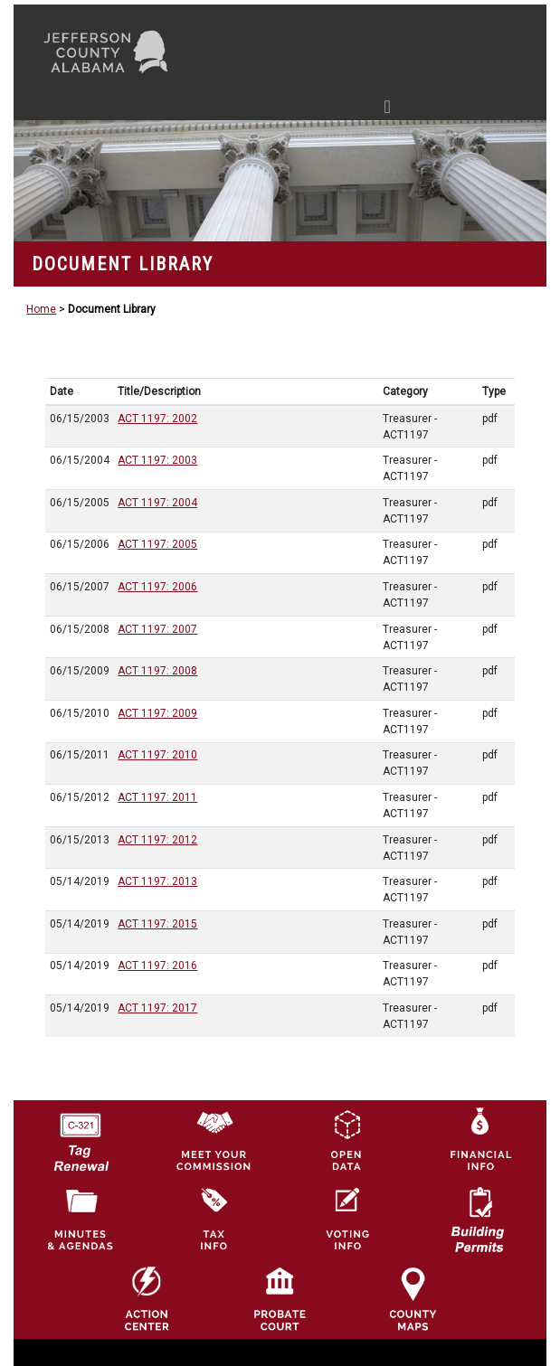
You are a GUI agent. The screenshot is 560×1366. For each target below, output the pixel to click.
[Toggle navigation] (215, 110)
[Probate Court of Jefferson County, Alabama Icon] (279, 1298)
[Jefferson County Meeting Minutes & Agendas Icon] (80, 1218)
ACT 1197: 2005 (157, 544)
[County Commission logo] (213, 1139)
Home (41, 309)
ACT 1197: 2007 (157, 629)
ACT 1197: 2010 (157, 755)
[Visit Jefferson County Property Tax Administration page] (213, 1218)
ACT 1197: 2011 (157, 797)
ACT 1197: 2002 (157, 418)
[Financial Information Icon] (479, 1139)
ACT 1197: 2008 (157, 670)
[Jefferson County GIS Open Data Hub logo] (346, 1139)
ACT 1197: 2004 (157, 502)
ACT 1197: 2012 (157, 840)
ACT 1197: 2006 (157, 586)
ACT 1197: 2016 (157, 965)
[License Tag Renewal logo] (80, 1135)
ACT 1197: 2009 (157, 713)
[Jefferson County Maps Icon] (412, 1298)
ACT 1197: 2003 (157, 460)
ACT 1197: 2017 (157, 1008)
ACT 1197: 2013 (157, 881)
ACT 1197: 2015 (157, 924)
